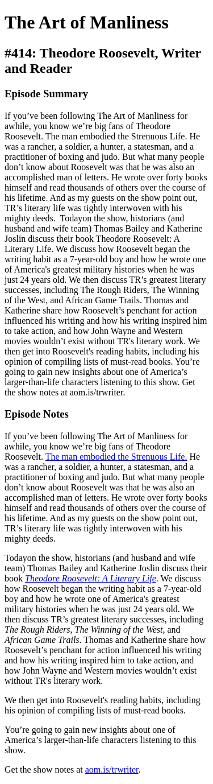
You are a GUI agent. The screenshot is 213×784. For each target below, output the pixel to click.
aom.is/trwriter (112, 769)
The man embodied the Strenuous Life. (116, 456)
